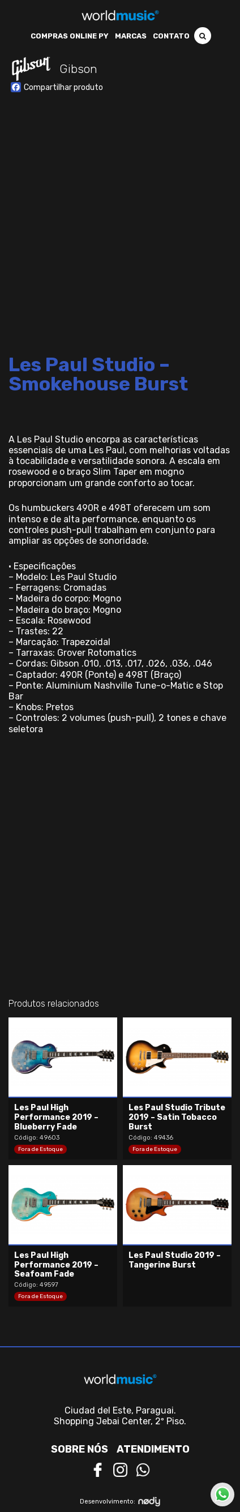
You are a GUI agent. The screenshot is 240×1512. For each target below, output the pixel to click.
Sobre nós (79, 1449)
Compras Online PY (70, 36)
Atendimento (153, 1449)
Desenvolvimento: (120, 1501)
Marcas (131, 36)
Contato (171, 36)
